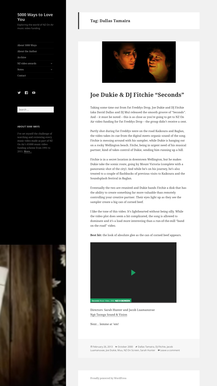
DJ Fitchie (160, 346)
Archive (21, 57)
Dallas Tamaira (146, 346)
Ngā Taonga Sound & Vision (108, 315)
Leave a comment (170, 350)
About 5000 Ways (27, 45)
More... (28, 151)
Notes (20, 69)
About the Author (27, 51)
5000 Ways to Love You (35, 17)
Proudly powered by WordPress (108, 378)
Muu (120, 350)
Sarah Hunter (147, 350)
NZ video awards (26, 63)
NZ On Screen (131, 350)
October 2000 (125, 346)
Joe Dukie (111, 350)
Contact (21, 75)
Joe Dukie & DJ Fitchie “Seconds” (137, 94)
